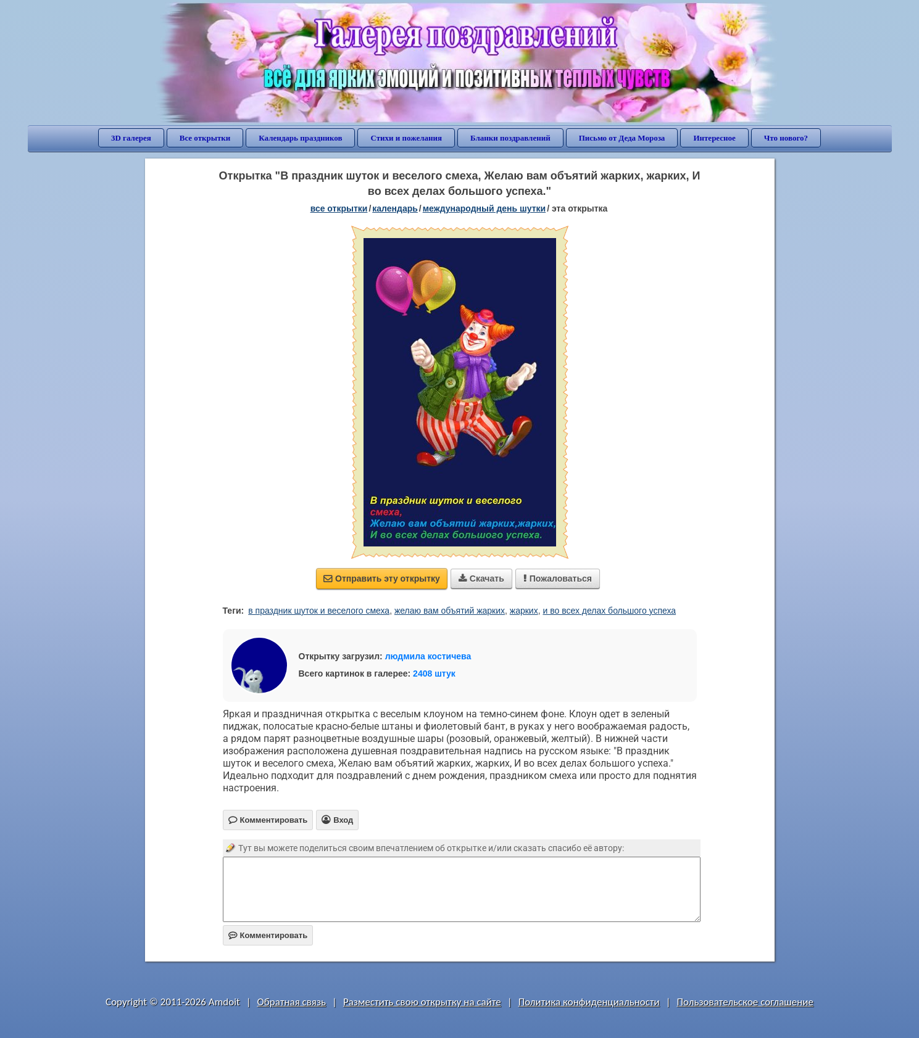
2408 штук (434, 673)
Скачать (481, 578)
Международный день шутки (484, 208)
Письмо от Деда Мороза (622, 137)
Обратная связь (291, 1001)
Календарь (395, 208)
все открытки (339, 208)
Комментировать (268, 935)
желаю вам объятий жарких (449, 611)
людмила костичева (428, 656)
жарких (524, 611)
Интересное (714, 137)
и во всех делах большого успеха (609, 611)
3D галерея (131, 137)
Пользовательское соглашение (745, 1001)
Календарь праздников (300, 137)
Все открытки (205, 137)
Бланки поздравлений (510, 137)
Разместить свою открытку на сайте (422, 1001)
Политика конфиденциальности (589, 1001)
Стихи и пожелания (406, 137)
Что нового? (786, 137)
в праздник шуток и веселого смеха (318, 611)
